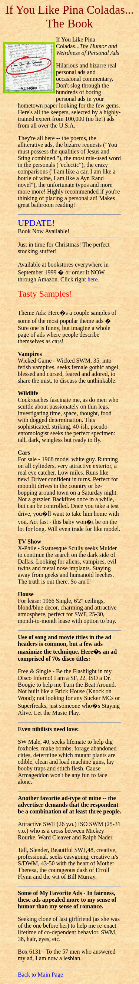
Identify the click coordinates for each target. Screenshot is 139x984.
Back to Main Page (40, 974)
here (92, 279)
